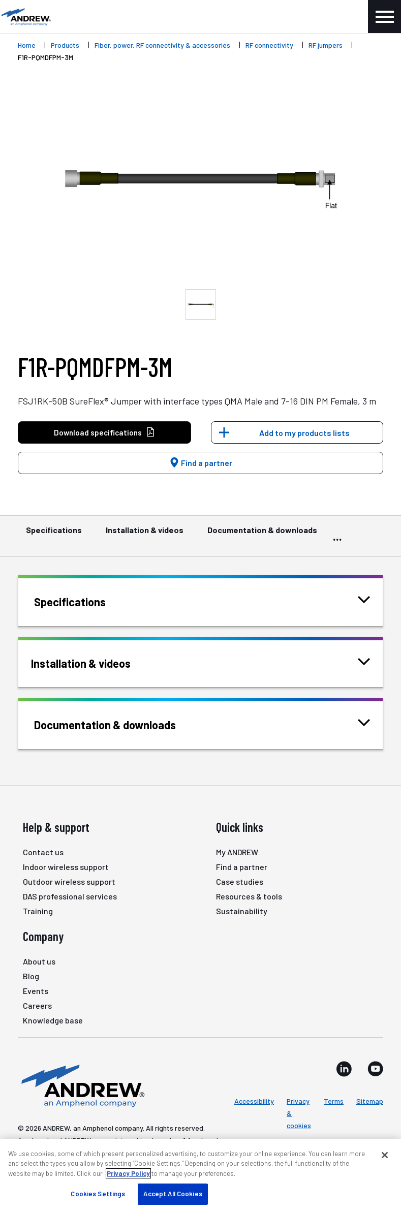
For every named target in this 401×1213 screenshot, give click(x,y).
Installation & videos (144, 534)
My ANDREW (237, 852)
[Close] (385, 1155)
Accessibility (254, 1101)
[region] (200, 1176)
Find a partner (200, 463)
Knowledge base (53, 1020)
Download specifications (104, 433)
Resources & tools (249, 896)
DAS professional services (70, 896)
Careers (37, 1005)
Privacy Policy (128, 1173)
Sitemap (369, 1101)
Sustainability (241, 911)
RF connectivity (269, 45)
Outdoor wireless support (69, 881)
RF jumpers (326, 45)
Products (65, 45)
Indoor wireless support (66, 867)
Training (38, 911)
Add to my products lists (304, 433)
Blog (31, 976)
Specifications (54, 534)
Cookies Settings (98, 1194)
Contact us (43, 852)
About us (39, 961)
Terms (334, 1101)
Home (27, 45)
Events (35, 991)
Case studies (239, 881)
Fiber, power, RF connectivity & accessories (162, 45)
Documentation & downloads (262, 534)
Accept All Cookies (172, 1194)
